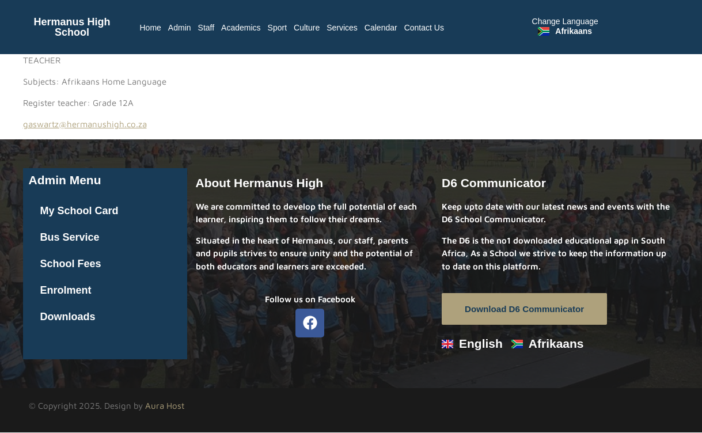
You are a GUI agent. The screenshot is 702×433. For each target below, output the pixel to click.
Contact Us (424, 27)
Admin (179, 27)
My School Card (79, 210)
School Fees (70, 263)
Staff (206, 27)
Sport (277, 27)
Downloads (68, 316)
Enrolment (66, 290)
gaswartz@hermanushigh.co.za (85, 124)
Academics (240, 27)
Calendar (381, 27)
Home (150, 27)
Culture (307, 27)
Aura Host (164, 406)
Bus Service (70, 237)
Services (342, 27)
